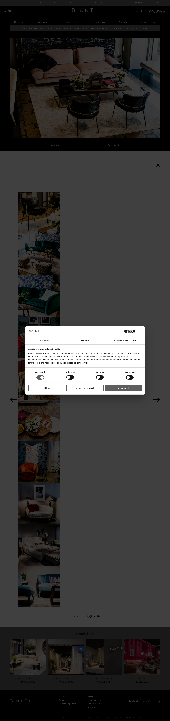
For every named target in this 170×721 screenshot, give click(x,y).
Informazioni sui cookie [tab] (125, 340)
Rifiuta (47, 388)
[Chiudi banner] (141, 331)
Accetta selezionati (85, 388)
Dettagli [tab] (85, 340)
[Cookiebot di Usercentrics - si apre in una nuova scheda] (123, 331)
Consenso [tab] (45, 340)
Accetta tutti (123, 388)
